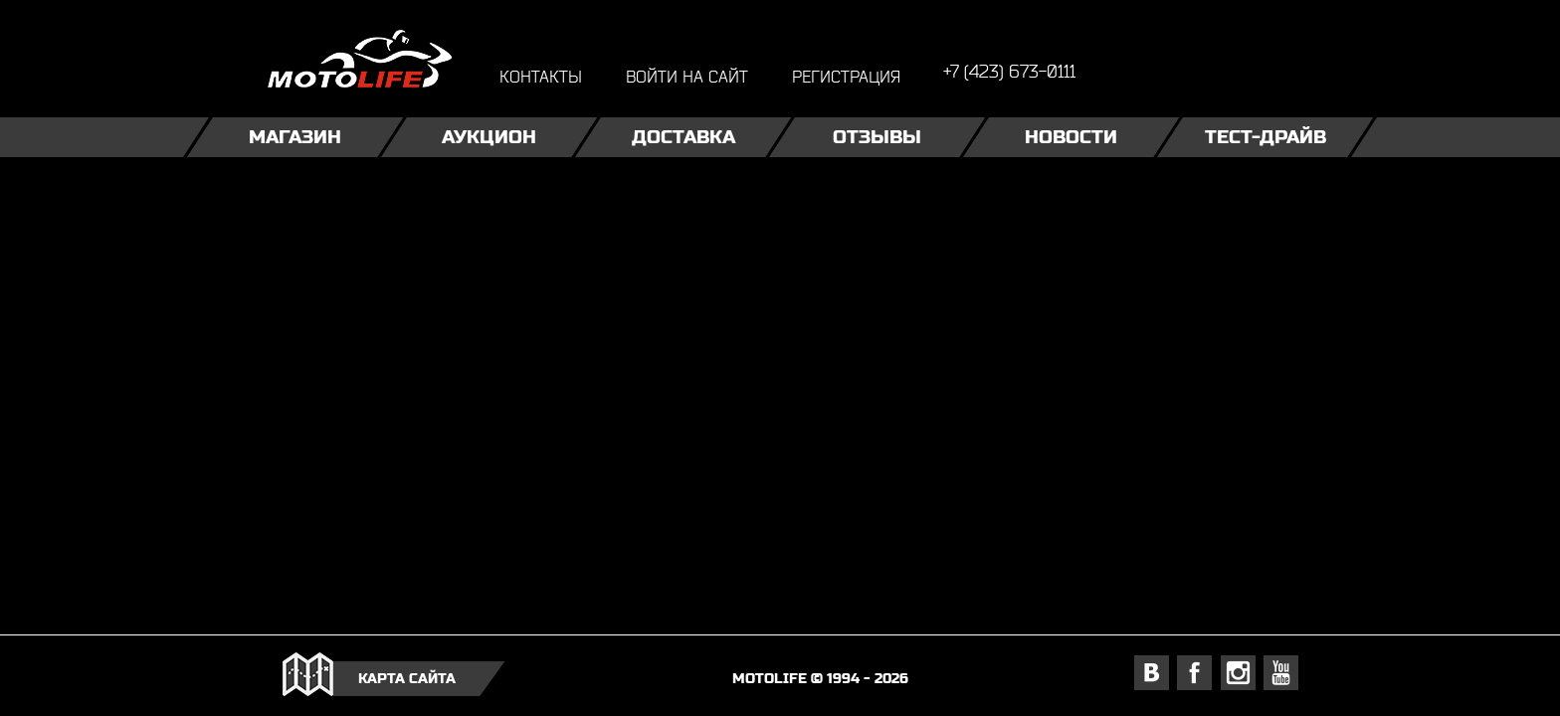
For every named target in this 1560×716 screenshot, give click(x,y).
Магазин (295, 136)
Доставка (683, 136)
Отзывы (877, 136)
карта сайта (407, 678)
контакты (540, 76)
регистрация (846, 76)
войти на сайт (687, 76)
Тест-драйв (1265, 136)
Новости (1071, 136)
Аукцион (489, 136)
